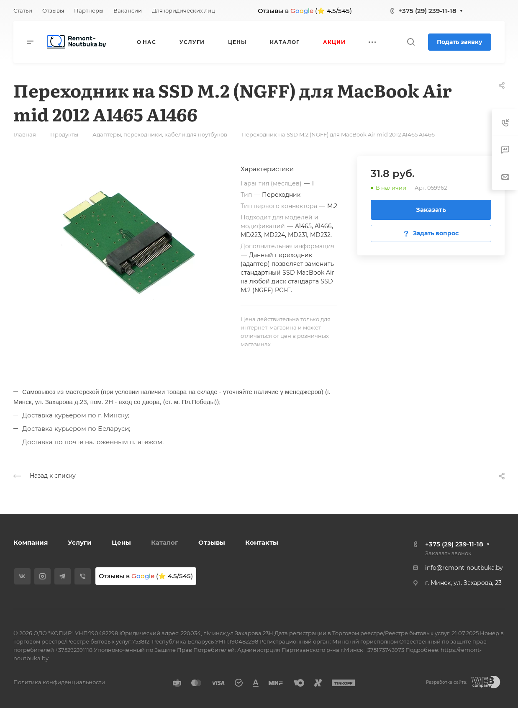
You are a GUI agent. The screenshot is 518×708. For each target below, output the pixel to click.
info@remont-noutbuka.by (464, 568)
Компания (30, 542)
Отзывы (211, 542)
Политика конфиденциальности (59, 682)
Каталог (164, 542)
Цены (121, 542)
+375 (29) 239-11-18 (427, 11)
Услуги (80, 542)
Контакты (261, 542)
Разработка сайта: (446, 682)
